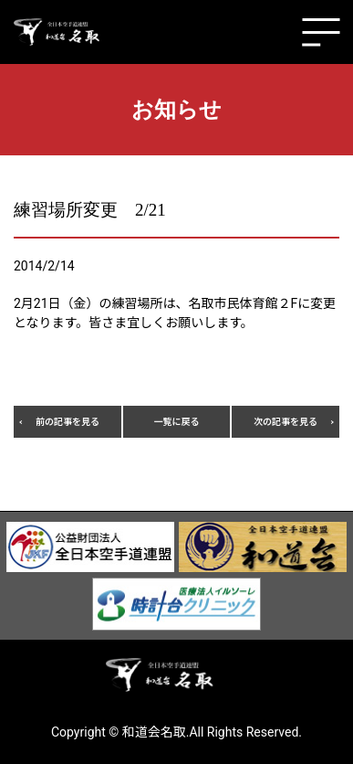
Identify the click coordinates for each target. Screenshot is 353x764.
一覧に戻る (176, 422)
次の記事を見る (285, 422)
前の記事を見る (67, 422)
